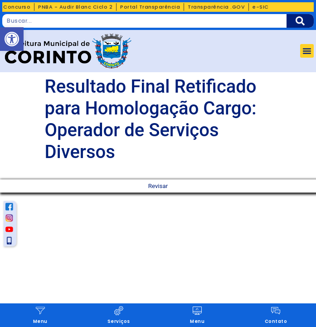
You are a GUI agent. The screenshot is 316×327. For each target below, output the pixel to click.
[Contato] (275, 310)
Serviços (118, 321)
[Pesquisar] (300, 21)
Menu (40, 321)
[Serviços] (118, 310)
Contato (276, 321)
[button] (307, 51)
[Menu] (40, 310)
